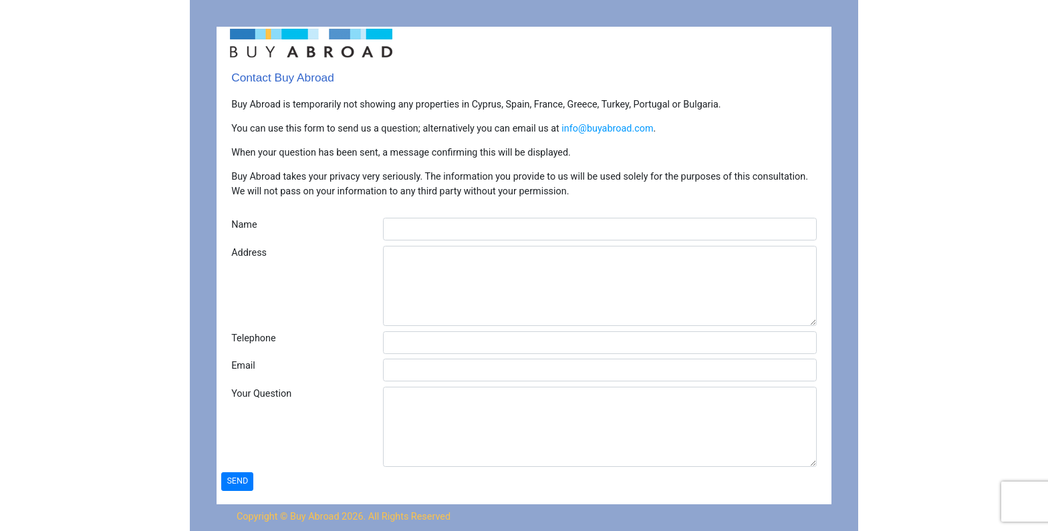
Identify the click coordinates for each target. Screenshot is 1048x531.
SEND (237, 481)
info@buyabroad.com (607, 128)
